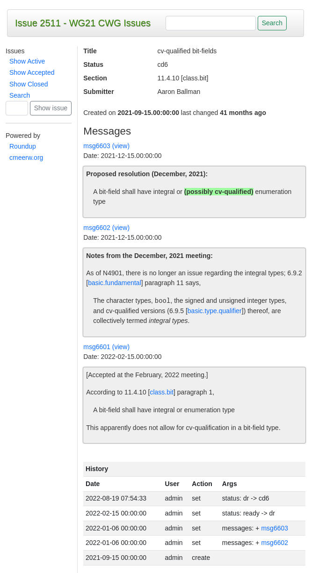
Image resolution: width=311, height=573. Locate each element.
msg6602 (274, 542)
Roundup (22, 146)
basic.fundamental (114, 282)
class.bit (162, 392)
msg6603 (274, 528)
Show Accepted (32, 72)
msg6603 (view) (106, 146)
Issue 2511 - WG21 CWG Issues (83, 23)
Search (19, 95)
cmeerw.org (26, 157)
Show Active (27, 61)
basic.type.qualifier (215, 311)
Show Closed (28, 84)
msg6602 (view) (106, 227)
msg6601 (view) (106, 347)
